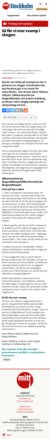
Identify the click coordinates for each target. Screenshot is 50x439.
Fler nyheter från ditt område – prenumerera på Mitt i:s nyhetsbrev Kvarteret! (23, 352)
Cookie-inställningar (25, 412)
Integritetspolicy (25, 409)
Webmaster (25, 406)
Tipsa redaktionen (25, 401)
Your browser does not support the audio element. (20, 117)
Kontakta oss (25, 398)
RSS (7, 435)
